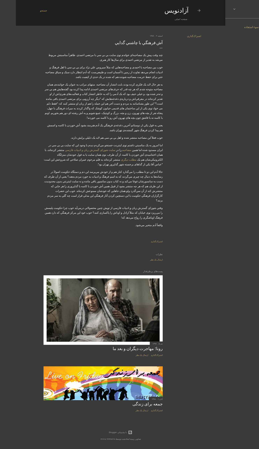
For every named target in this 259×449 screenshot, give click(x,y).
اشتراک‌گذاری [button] (178, 36)
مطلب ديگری (113, 159)
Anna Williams (92, 439)
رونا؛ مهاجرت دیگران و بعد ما (122, 348)
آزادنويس (161, 10)
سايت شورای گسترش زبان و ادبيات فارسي (74, 150)
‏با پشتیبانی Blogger (104, 432)
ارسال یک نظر (140, 259)
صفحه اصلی (165, 19)
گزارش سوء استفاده (240, 27)
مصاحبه (110, 150)
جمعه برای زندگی (132, 404)
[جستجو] (27, 10)
